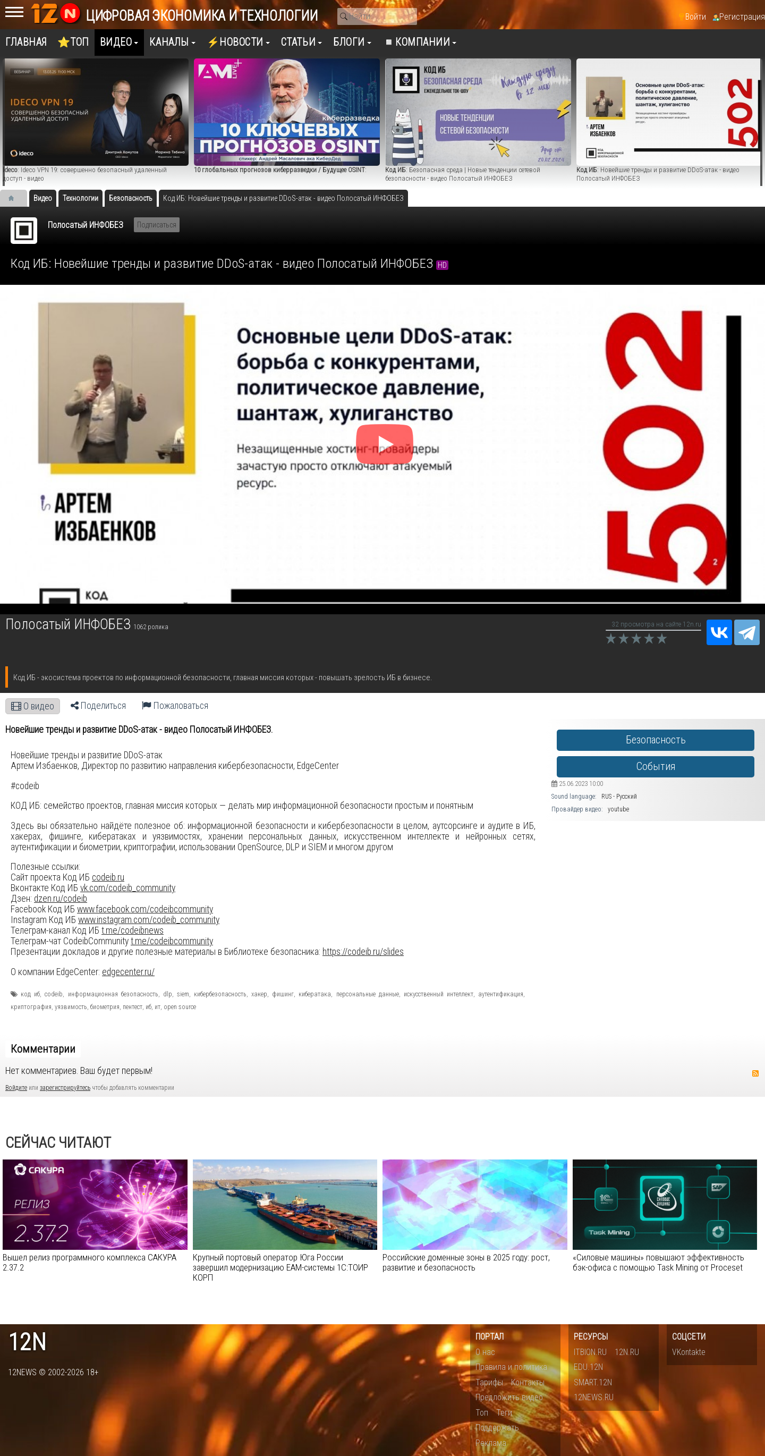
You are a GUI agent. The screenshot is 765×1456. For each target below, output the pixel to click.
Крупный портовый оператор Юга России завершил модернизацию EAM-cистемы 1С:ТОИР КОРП (280, 1267)
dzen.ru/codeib (60, 898)
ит (157, 1007)
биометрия (105, 1007)
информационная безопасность (113, 994)
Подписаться (156, 225)
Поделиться (98, 705)
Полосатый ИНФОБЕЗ (85, 225)
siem (183, 994)
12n (27, 1342)
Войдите (16, 1087)
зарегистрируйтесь (65, 1087)
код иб (30, 994)
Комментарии (43, 1049)
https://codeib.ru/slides (363, 951)
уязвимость (71, 1007)
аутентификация (500, 994)
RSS (755, 1073)
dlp (167, 994)
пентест (132, 1007)
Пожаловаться (175, 705)
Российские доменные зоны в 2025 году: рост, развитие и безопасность (466, 1262)
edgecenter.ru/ (128, 972)
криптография (31, 1007)
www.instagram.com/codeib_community (148, 920)
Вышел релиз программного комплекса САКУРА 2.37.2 (89, 1262)
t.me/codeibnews (132, 930)
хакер (259, 994)
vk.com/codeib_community (127, 888)
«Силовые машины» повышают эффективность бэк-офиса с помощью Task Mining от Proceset (658, 1262)
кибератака (315, 994)
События (655, 766)
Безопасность (656, 740)
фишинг (283, 994)
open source (180, 1007)
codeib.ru (108, 877)
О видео (32, 706)
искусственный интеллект (438, 994)
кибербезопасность (220, 994)
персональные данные (367, 994)
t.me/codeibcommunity (172, 941)
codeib (54, 994)
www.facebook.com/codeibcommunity (145, 909)
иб (148, 1007)
